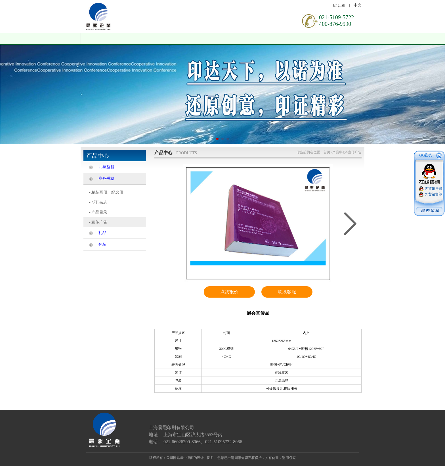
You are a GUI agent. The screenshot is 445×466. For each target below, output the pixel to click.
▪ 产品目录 (98, 212)
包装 (102, 244)
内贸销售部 (433, 189)
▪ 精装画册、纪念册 (106, 192)
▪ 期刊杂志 (98, 202)
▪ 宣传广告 (98, 222)
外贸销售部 (433, 194)
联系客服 (287, 291)
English (339, 5)
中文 (358, 5)
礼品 (102, 233)
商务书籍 (106, 178)
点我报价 (229, 291)
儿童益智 (106, 167)
